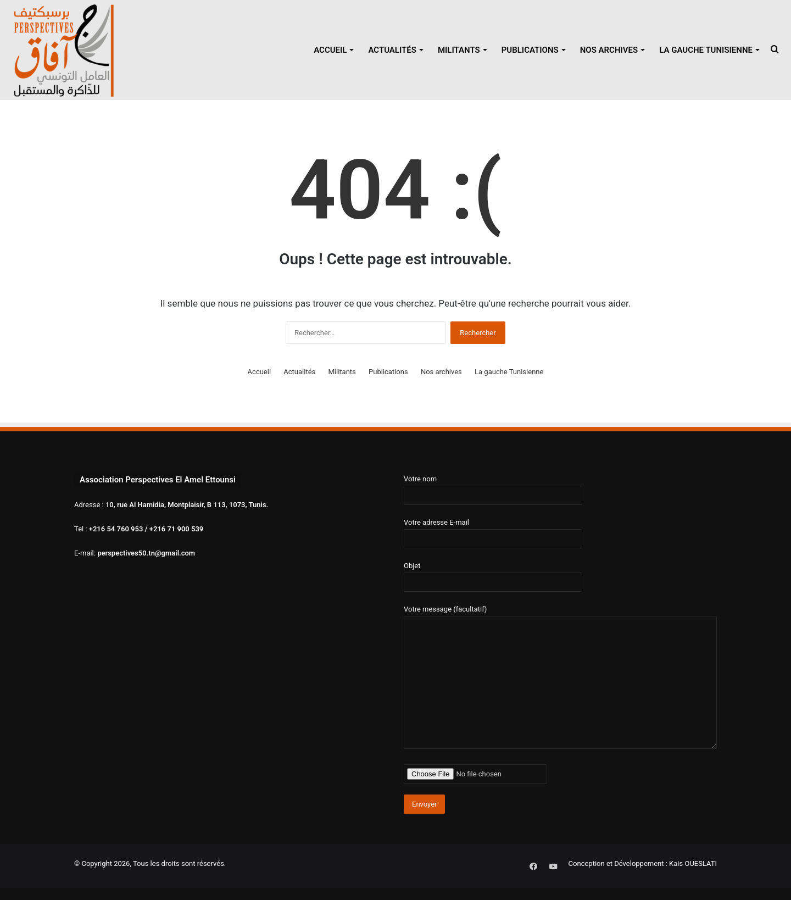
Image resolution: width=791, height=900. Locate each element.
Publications (530, 50)
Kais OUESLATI (693, 863)
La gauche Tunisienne (706, 50)
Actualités (392, 50)
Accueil (330, 50)
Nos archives (609, 50)
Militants (459, 50)
